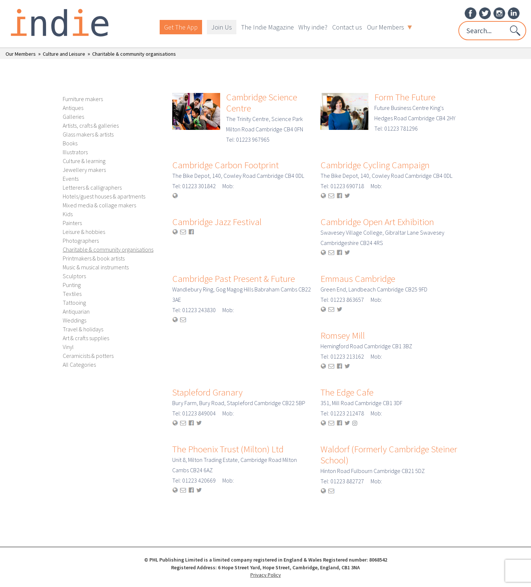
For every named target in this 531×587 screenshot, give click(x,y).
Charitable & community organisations (134, 54)
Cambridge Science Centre (261, 102)
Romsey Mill (342, 335)
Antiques (73, 107)
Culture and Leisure (64, 54)
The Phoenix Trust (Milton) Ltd (228, 449)
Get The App (181, 27)
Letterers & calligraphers (92, 187)
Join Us (221, 27)
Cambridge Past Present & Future (233, 278)
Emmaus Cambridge (357, 278)
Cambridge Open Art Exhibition (377, 222)
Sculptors (74, 276)
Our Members (389, 27)
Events (71, 178)
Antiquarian (76, 311)
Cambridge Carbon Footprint (225, 165)
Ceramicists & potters (88, 355)
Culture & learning (84, 161)
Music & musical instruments (96, 267)
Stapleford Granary (207, 392)
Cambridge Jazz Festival (217, 222)
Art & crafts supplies (86, 338)
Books (70, 143)
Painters (72, 223)
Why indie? (312, 27)
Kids (68, 214)
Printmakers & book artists (94, 258)
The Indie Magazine (267, 27)
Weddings (74, 320)
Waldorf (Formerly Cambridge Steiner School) (388, 454)
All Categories (79, 364)
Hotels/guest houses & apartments (104, 196)
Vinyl (68, 347)
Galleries (73, 116)
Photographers (81, 240)
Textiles (72, 293)
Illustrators (75, 152)
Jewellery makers (84, 169)
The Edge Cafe (347, 392)
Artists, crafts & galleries (91, 125)
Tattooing (74, 302)
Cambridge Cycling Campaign (375, 165)
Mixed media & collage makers (99, 205)
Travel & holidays (83, 329)
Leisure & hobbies (84, 231)
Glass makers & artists (88, 134)
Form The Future (404, 97)
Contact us (347, 27)
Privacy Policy (265, 575)
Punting (72, 285)
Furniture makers (83, 99)
